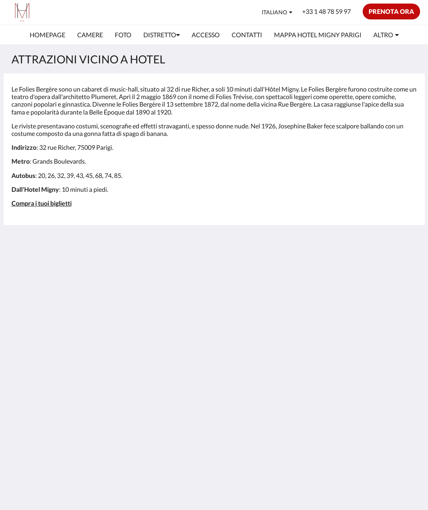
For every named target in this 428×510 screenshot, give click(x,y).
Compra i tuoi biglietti (41, 203)
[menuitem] (47, 35)
